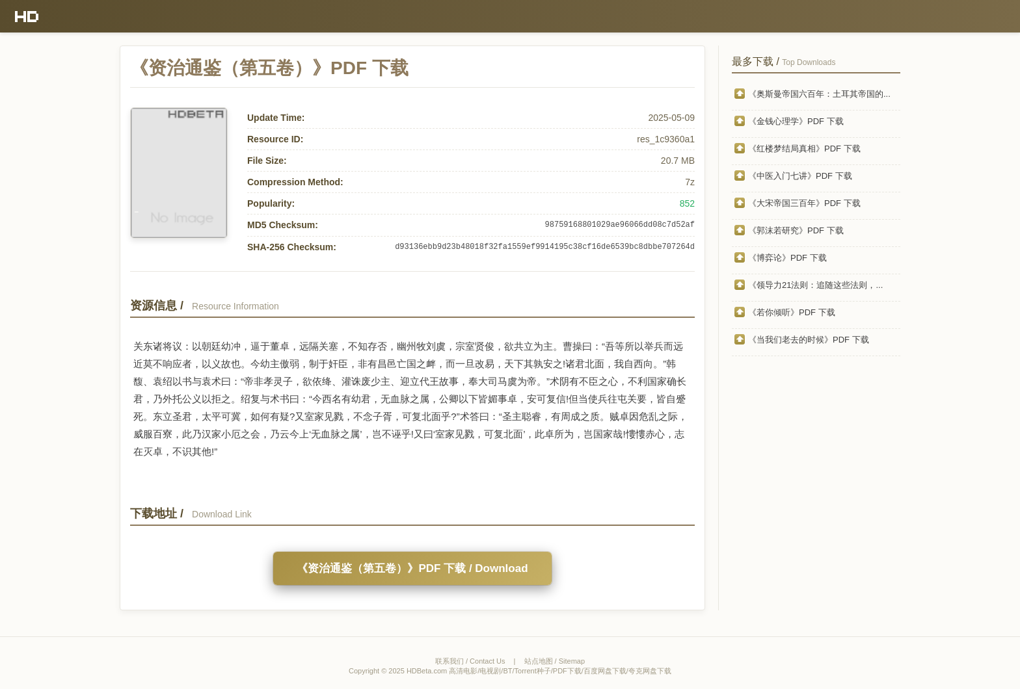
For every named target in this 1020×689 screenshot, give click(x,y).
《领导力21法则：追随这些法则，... (815, 285)
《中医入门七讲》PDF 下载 (800, 176)
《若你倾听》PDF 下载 (791, 312)
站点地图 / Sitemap (554, 661)
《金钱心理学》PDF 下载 (796, 121)
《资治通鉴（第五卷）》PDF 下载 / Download (412, 568)
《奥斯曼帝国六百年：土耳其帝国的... (819, 94)
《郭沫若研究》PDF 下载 (796, 230)
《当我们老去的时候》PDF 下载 (808, 339)
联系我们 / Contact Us (470, 661)
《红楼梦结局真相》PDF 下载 (804, 148)
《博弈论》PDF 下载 (787, 258)
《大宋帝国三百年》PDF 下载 (804, 203)
